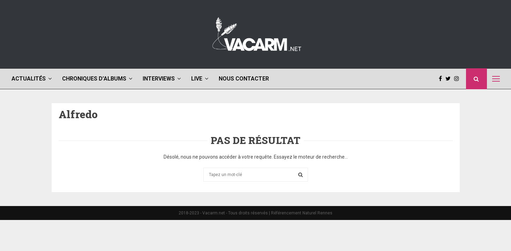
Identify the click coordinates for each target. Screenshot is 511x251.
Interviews (159, 78)
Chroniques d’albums (94, 78)
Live (196, 78)
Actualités (29, 78)
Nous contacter (244, 78)
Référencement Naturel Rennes (301, 213)
